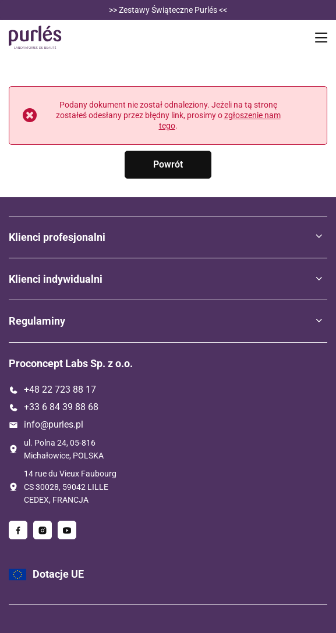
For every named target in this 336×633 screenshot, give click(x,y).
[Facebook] (18, 530)
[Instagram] (42, 530)
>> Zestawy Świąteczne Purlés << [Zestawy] (168, 10)
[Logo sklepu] (35, 37)
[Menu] (323, 37)
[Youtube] (67, 530)
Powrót (168, 164)
